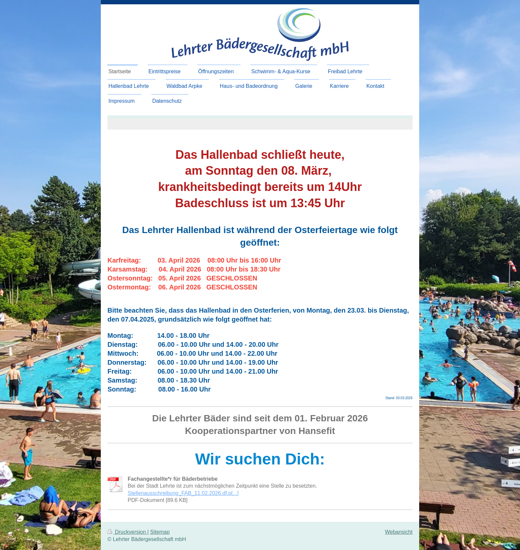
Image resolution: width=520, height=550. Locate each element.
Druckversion (127, 532)
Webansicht (399, 532)
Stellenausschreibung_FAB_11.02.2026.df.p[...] (183, 493)
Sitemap (160, 532)
